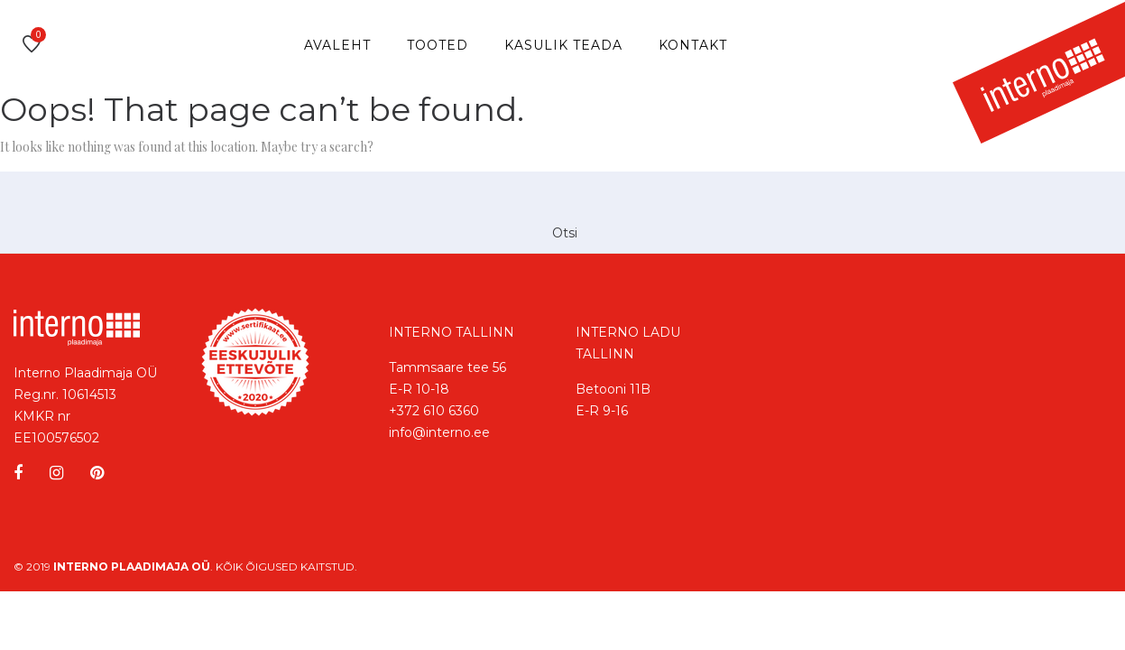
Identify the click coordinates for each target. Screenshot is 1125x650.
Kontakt (693, 45)
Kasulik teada (563, 45)
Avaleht (337, 45)
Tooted (437, 45)
